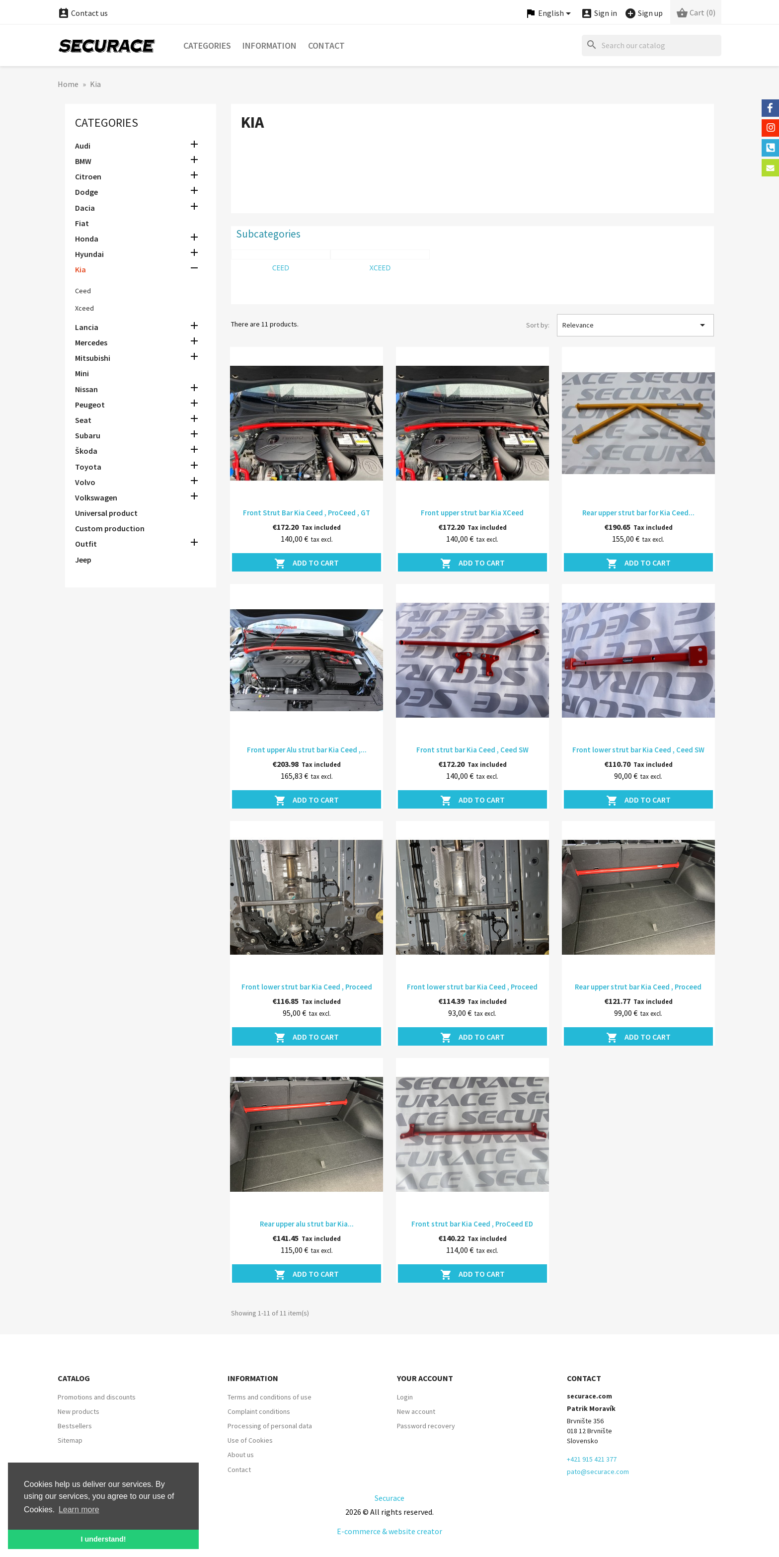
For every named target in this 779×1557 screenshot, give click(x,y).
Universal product (106, 513)
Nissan (86, 389)
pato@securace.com (598, 1471)
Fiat (82, 223)
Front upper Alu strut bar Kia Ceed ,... (307, 749)
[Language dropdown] (549, 13)
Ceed (83, 290)
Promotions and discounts (97, 1397)
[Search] (651, 45)
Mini (82, 373)
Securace (389, 1498)
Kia (80, 269)
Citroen (88, 176)
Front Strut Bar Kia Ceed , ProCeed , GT (306, 512)
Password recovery (426, 1425)
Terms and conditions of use (270, 1397)
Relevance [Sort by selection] (635, 325)
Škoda (86, 451)
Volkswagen (96, 497)
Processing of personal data (270, 1425)
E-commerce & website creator (389, 1531)
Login (405, 1397)
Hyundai (89, 254)
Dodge (86, 192)
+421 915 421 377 (592, 1459)
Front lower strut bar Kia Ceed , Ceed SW (638, 749)
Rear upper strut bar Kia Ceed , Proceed (638, 986)
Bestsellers (75, 1425)
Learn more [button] (79, 1509)
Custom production (110, 528)
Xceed (84, 308)
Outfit (86, 544)
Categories (207, 45)
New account (416, 1411)
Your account (425, 1378)
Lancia (86, 327)
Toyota (88, 467)
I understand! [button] (103, 1539)
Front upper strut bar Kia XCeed (472, 512)
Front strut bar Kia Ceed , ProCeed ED (472, 1224)
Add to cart (306, 564)
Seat (83, 420)
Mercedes (91, 342)
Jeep (83, 560)
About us (241, 1454)
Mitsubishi (92, 358)
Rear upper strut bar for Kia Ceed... (638, 512)
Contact (326, 45)
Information (269, 45)
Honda (86, 239)
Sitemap (70, 1440)
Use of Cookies (250, 1440)
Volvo (85, 482)
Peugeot (90, 405)
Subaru (87, 435)
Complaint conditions (259, 1411)
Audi (82, 146)
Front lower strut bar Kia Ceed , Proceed (306, 986)
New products (78, 1411)
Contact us (83, 13)
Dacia (85, 208)
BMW (83, 161)
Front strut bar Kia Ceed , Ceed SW (472, 749)
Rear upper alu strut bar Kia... (307, 1224)
